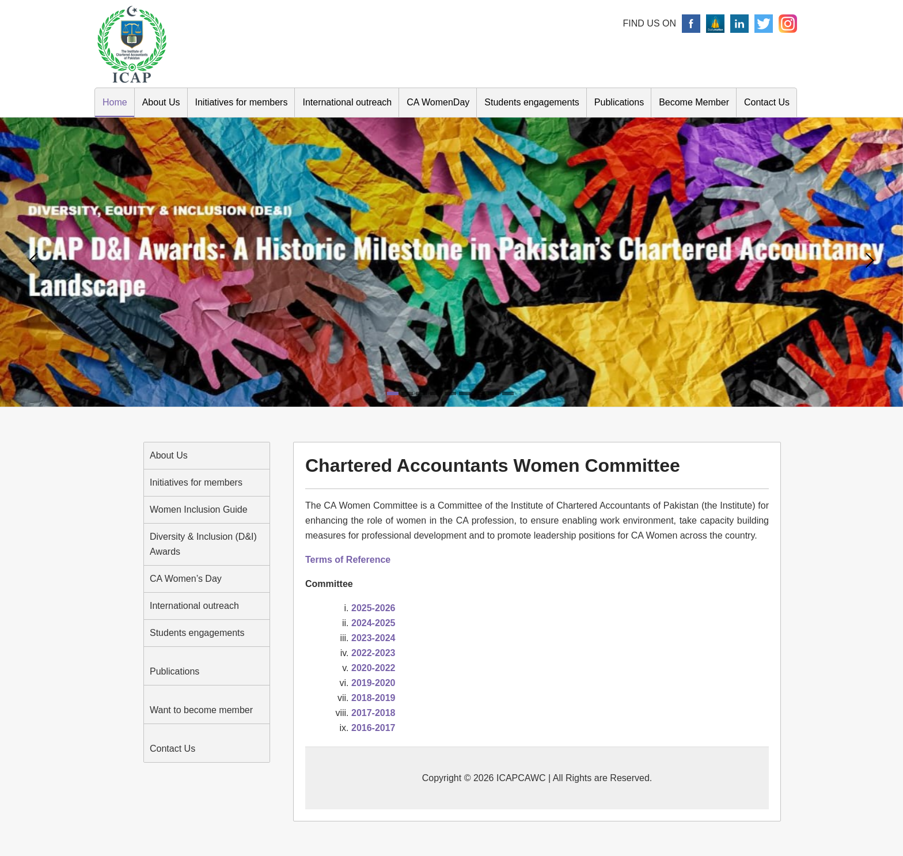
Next (870, 260)
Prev (33, 260)
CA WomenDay (438, 102)
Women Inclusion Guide (199, 509)
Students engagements (531, 102)
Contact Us (767, 102)
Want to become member (201, 710)
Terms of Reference (347, 560)
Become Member (694, 102)
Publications (619, 102)
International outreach (347, 102)
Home (115, 102)
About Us (161, 102)
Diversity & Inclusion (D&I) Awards (203, 544)
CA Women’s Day (186, 579)
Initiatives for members (241, 102)
